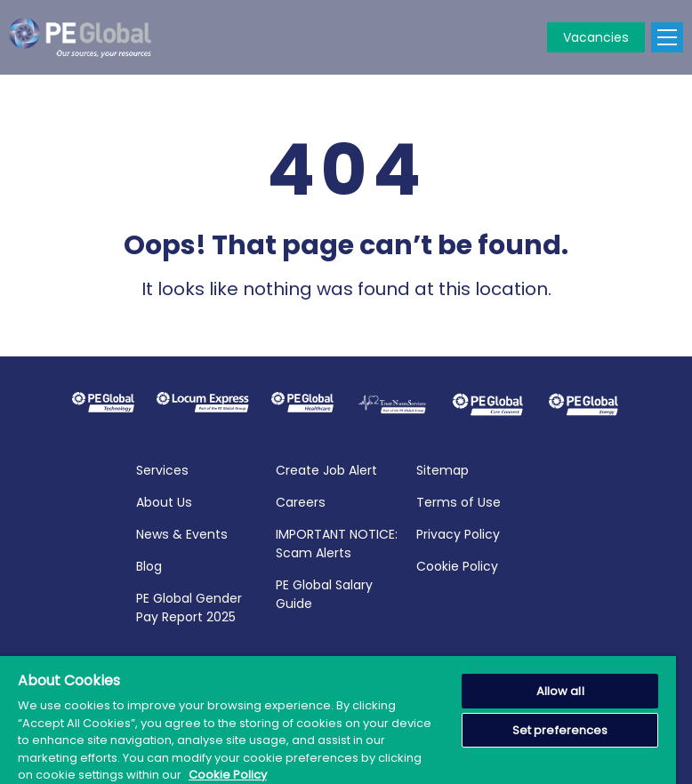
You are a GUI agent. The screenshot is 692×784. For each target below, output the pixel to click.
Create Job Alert (326, 468)
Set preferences (560, 730)
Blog (149, 564)
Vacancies (596, 37)
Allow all (560, 691)
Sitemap (442, 468)
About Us (164, 500)
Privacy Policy (458, 532)
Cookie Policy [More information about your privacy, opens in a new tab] (228, 774)
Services (162, 468)
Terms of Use (458, 500)
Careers (301, 500)
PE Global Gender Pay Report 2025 (189, 606)
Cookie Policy (457, 564)
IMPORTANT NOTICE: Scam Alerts (337, 542)
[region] (338, 720)
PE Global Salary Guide (324, 592)
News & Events (182, 532)
